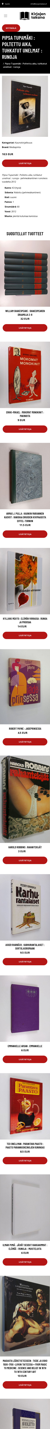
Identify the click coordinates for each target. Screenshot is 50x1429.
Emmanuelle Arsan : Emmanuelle (25, 1046)
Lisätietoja (25, 163)
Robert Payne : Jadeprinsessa (25, 728)
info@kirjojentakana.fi (39, 4)
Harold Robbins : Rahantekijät (25, 847)
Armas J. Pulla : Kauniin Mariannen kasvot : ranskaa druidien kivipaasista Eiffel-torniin (25, 517)
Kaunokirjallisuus (23, 142)
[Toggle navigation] (5, 15)
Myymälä (11, 28)
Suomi (7, 4)
